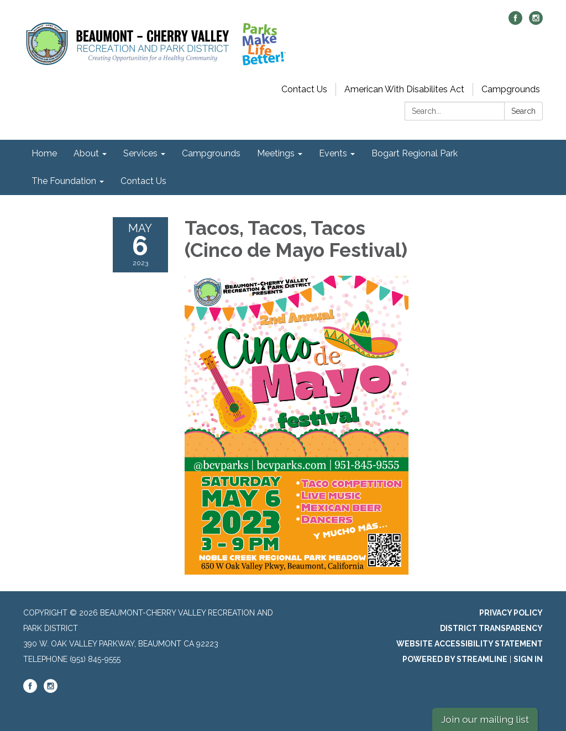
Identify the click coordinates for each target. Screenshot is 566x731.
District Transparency (491, 628)
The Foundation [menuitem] (64, 181)
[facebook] (515, 22)
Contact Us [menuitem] (143, 181)
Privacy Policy (511, 612)
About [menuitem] (86, 153)
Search (523, 111)
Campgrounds (510, 89)
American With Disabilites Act (404, 89)
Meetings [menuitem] (276, 153)
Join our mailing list (485, 719)
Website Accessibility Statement (469, 643)
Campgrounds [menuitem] (211, 153)
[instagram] (536, 22)
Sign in (528, 659)
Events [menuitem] (333, 153)
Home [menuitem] (44, 153)
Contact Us (304, 89)
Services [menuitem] (140, 153)
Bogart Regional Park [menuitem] (414, 153)
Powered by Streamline (454, 659)
